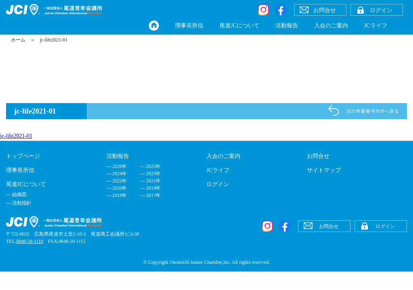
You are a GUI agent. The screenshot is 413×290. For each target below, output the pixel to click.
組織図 (19, 194)
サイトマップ (324, 170)
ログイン (217, 184)
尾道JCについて (239, 26)
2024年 (120, 173)
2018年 (120, 195)
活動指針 (21, 203)
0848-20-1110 (29, 241)
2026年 (120, 166)
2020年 (120, 188)
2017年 (153, 195)
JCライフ (375, 26)
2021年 (153, 181)
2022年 (120, 181)
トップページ (23, 156)
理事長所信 (189, 26)
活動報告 (286, 26)
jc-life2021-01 (16, 136)
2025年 (153, 166)
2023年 (153, 173)
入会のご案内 (331, 26)
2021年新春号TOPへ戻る (372, 111)
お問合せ (318, 156)
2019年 (153, 188)
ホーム (18, 40)
